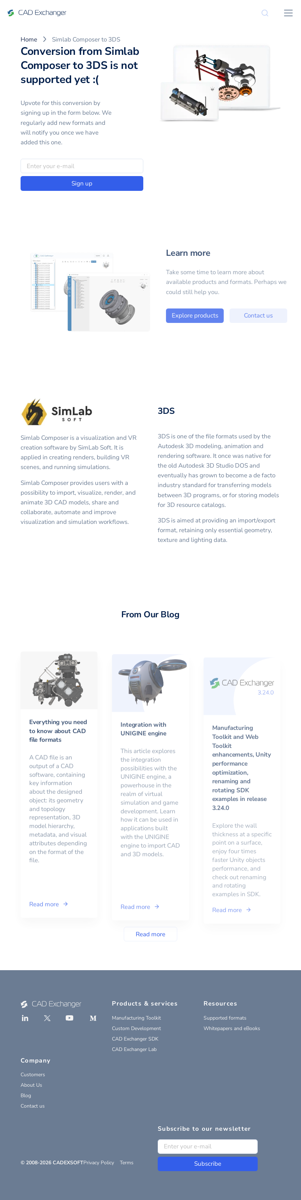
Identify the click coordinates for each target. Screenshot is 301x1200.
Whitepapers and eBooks (232, 1028)
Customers (33, 1074)
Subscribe (207, 1164)
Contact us (33, 1106)
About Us (31, 1085)
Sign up (81, 183)
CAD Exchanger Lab (134, 1049)
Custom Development (136, 1028)
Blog (26, 1095)
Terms (127, 1162)
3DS (166, 411)
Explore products (211, 315)
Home (29, 39)
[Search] (264, 12)
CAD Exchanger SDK (135, 1038)
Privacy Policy (98, 1162)
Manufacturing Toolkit (136, 1018)
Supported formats (225, 1018)
